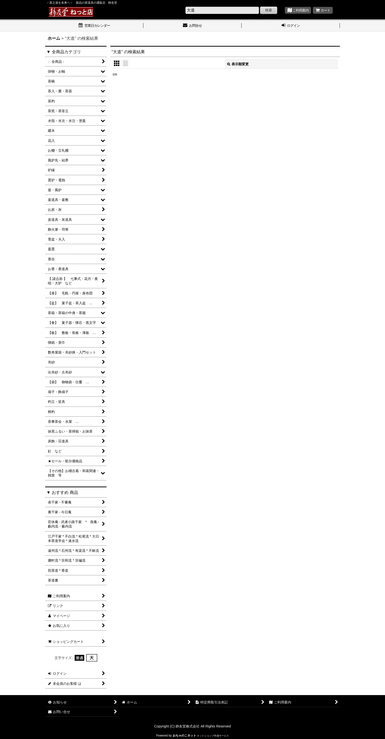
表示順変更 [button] (238, 64)
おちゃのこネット (184, 735)
